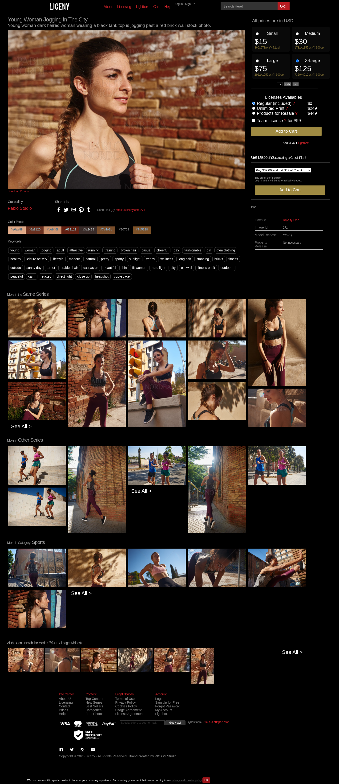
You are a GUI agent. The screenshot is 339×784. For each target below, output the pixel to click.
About (108, 7)
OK (206, 780)
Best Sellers (94, 706)
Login (159, 699)
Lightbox (142, 7)
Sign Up (190, 4)
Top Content (94, 699)
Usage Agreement (128, 710)
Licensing (124, 7)
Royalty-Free (291, 220)
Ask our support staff (216, 722)
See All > (21, 426)
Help (167, 7)
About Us (66, 699)
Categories (93, 710)
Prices (63, 710)
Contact (64, 706)
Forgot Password (167, 706)
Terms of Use (124, 699)
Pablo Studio (20, 208)
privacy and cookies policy (187, 780)
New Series (93, 702)
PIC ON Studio (166, 756)
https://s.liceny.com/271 (130, 210)
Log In (179, 4)
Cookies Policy (126, 706)
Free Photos (94, 714)
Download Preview (18, 191)
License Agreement (129, 714)
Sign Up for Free (167, 702)
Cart (156, 7)
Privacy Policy (125, 702)
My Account (163, 710)
